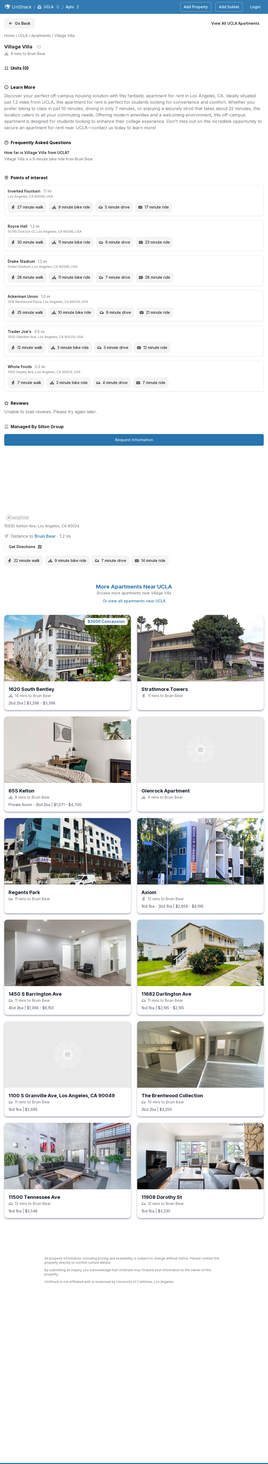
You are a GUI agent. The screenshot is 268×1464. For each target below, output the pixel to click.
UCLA (23, 35)
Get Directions (25, 546)
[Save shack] (39, 47)
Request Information (134, 439)
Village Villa (64, 35)
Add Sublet (229, 7)
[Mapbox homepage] (17, 518)
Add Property (196, 7)
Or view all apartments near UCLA (134, 601)
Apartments (41, 35)
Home (9, 35)
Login (255, 7)
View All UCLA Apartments (235, 23)
